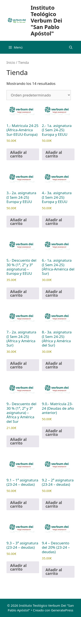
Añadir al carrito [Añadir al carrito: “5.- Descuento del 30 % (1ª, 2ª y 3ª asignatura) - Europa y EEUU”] (18, 293)
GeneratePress (62, 610)
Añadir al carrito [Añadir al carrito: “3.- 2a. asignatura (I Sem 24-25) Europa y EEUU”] (18, 221)
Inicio (10, 62)
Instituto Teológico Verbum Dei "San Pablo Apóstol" (46, 20)
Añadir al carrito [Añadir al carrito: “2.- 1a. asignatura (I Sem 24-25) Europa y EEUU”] (54, 154)
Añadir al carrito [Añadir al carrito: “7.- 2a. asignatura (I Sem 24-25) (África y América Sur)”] (18, 365)
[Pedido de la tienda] (38, 95)
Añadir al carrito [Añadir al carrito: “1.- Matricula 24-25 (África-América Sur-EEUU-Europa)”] (18, 154)
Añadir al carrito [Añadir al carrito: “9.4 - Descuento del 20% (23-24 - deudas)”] (54, 571)
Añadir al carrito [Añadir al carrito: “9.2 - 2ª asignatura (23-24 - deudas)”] (54, 504)
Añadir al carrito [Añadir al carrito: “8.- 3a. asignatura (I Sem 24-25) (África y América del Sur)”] (54, 365)
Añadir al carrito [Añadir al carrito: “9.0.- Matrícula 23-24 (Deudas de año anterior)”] (54, 432)
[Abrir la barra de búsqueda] (71, 47)
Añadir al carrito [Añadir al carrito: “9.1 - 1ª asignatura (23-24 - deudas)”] (18, 504)
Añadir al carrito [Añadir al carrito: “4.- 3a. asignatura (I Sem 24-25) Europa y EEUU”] (54, 221)
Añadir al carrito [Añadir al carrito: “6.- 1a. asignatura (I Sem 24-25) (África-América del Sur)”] (54, 293)
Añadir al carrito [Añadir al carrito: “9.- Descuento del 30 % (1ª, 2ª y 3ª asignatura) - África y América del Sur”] (18, 441)
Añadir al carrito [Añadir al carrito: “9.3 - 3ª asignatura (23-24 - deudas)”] (18, 567)
